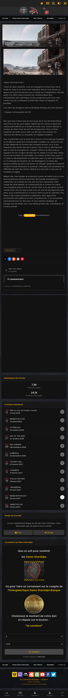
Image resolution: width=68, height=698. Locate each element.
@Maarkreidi (29, 215)
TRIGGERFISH (15, 487)
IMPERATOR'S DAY (17, 419)
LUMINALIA (14, 453)
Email (18, 532)
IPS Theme (24, 679)
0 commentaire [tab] (15, 279)
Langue (44, 679)
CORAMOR (14, 470)
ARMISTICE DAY (16, 504)
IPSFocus (35, 679)
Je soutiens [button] (34, 652)
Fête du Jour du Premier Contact (23, 410)
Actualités (10, 43)
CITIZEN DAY (15, 427)
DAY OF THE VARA (17, 436)
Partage (49, 532)
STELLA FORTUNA (17, 479)
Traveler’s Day (16, 462)
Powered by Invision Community (34, 684)
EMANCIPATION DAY (18, 496)
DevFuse (41, 657)
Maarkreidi (10, 44)
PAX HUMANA (15, 444)
